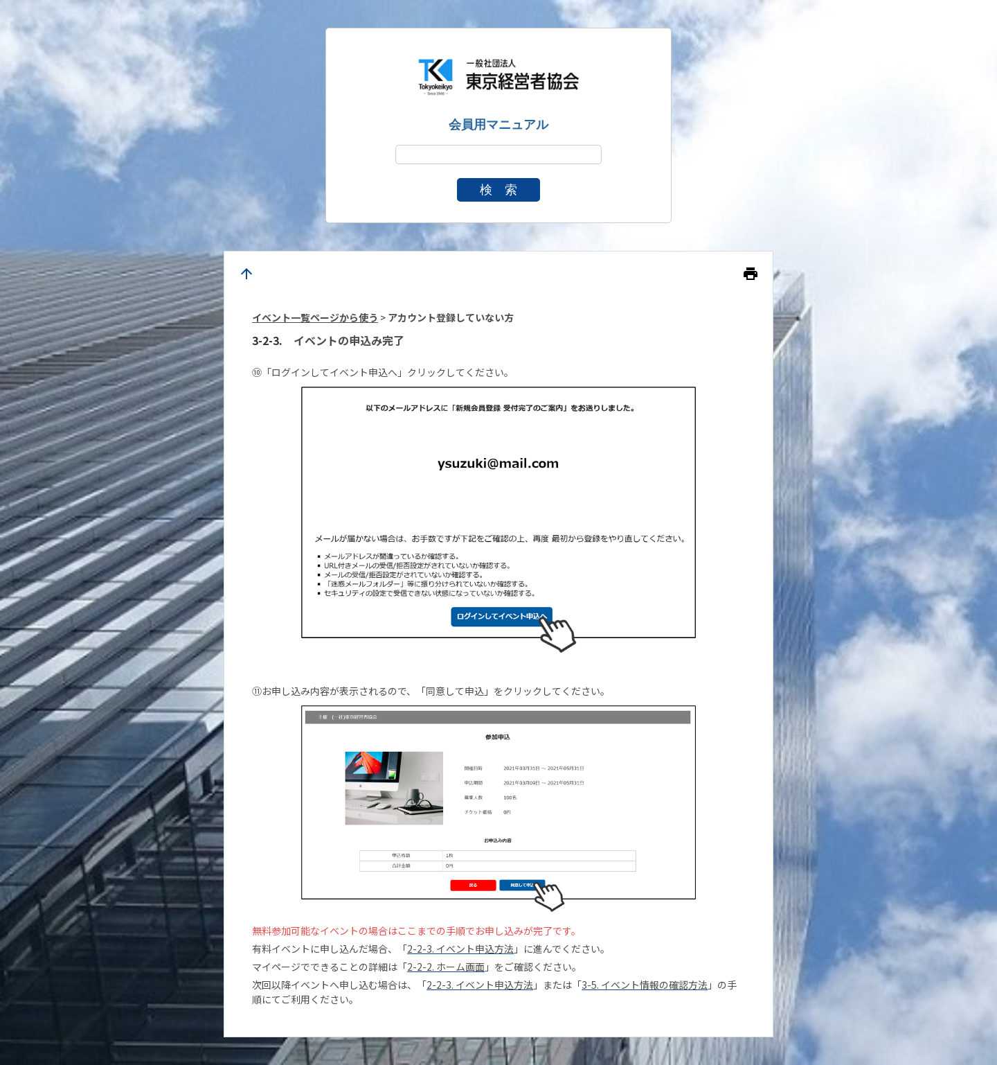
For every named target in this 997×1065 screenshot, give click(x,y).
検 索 (498, 190)
